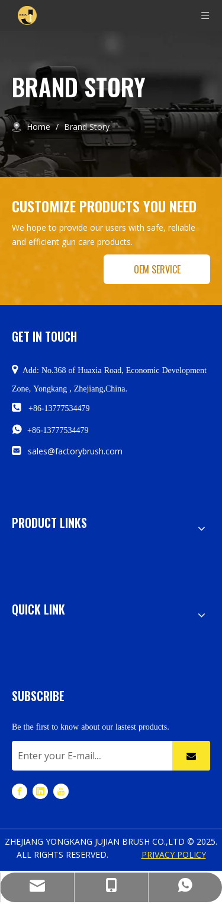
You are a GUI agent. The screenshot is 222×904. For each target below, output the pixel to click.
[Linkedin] (40, 790)
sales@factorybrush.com (75, 451)
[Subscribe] (191, 756)
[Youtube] (61, 790)
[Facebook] (19, 790)
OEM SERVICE (157, 269)
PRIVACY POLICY (173, 854)
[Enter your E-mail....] (89, 756)
